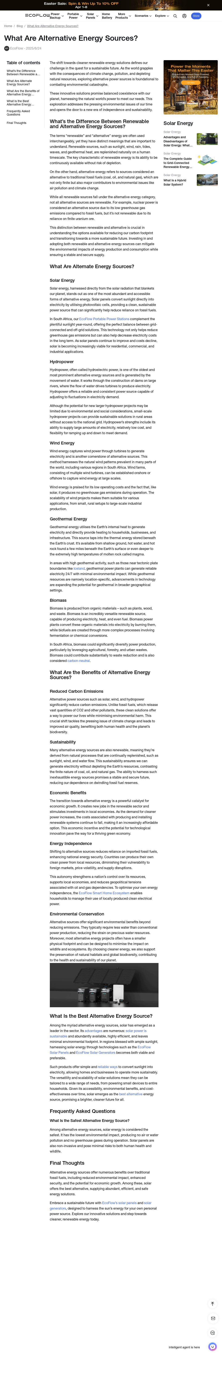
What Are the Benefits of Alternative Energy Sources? (23, 92)
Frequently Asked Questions (18, 112)
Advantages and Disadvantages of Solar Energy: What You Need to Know (177, 141)
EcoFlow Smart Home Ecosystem (104, 893)
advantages (93, 1031)
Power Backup (57, 15)
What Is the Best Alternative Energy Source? (19, 102)
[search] (175, 15)
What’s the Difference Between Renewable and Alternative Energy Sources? (24, 72)
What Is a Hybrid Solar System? (175, 182)
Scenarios (143, 15)
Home (8, 26)
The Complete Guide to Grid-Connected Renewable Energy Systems (178, 163)
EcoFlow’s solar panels (119, 1203)
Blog (20, 26)
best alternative (131, 1094)
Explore (162, 15)
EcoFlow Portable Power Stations (104, 319)
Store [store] (196, 15)
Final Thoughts (16, 123)
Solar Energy (172, 132)
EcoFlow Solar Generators (95, 1053)
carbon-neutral (78, 661)
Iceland (79, 568)
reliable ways (108, 1067)
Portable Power (75, 15)
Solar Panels (92, 15)
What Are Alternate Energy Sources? (19, 82)
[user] (184, 15)
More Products (123, 15)
